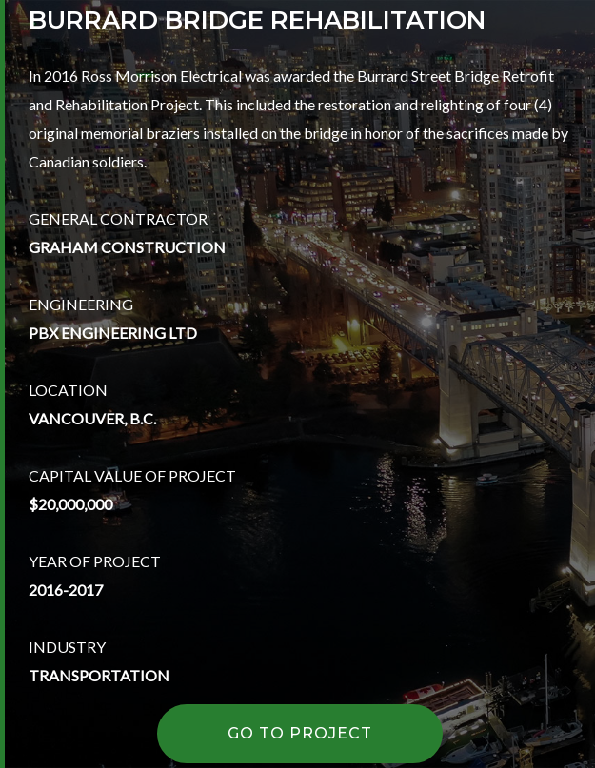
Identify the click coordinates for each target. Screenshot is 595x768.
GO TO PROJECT (300, 733)
